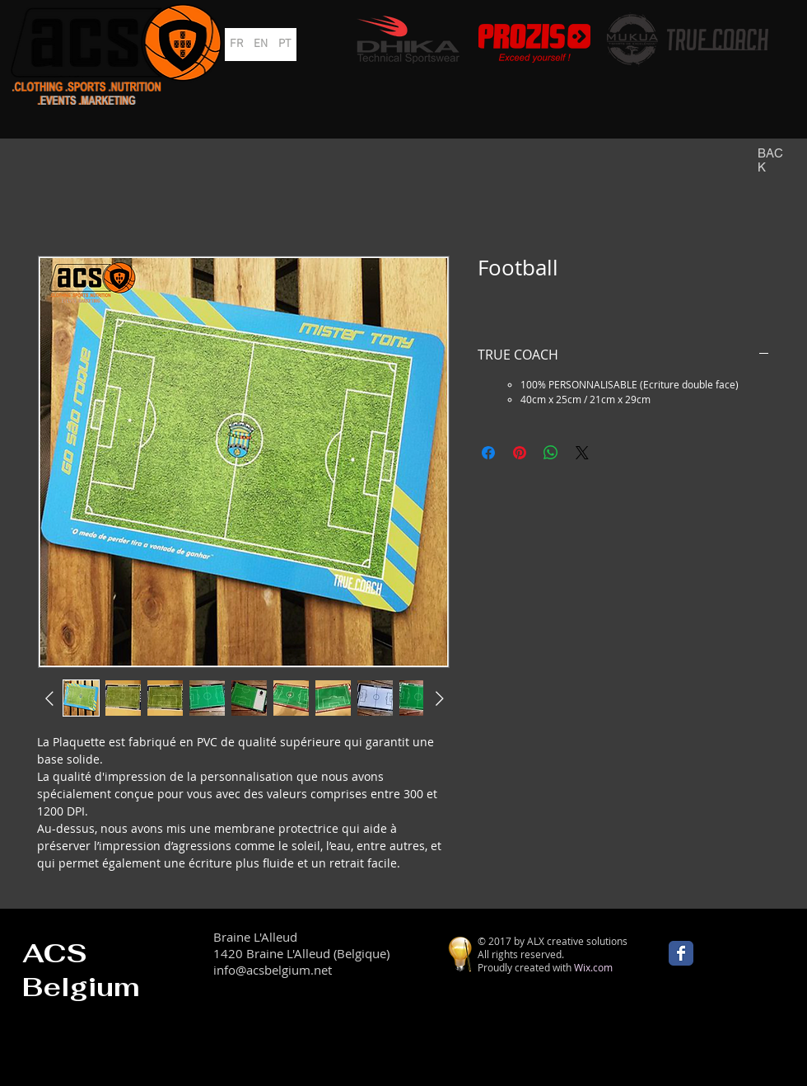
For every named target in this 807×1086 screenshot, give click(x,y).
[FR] (237, 44)
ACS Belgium (81, 970)
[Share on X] (582, 453)
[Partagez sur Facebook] (488, 453)
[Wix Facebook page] (681, 953)
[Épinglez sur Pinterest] (519, 453)
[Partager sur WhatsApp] (551, 453)
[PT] (284, 44)
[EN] (261, 44)
